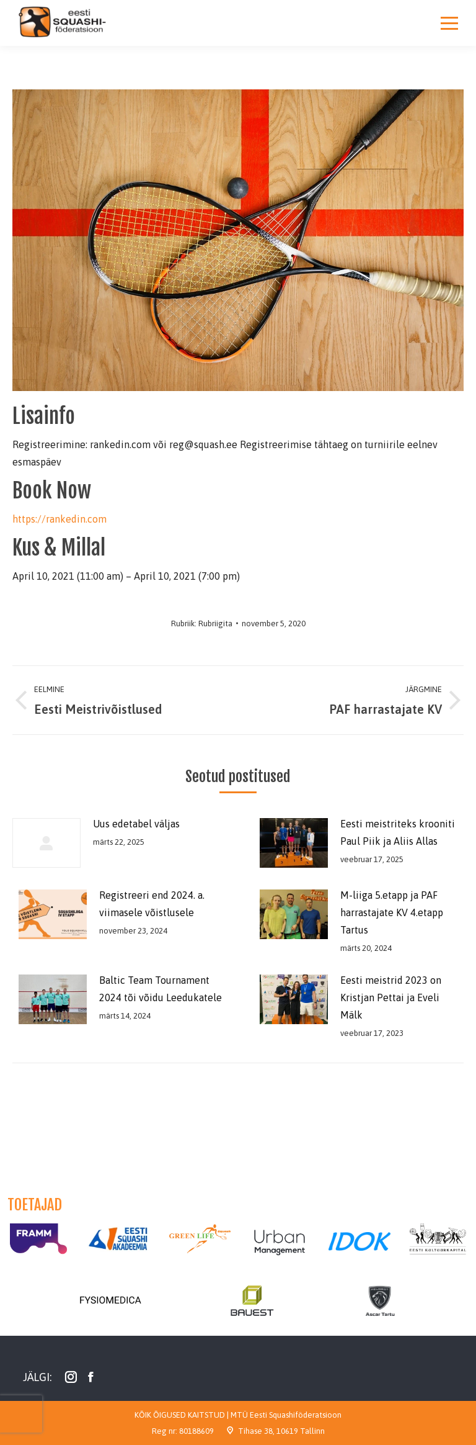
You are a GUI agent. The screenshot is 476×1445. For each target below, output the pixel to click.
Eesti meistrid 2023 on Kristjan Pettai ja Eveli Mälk (390, 997)
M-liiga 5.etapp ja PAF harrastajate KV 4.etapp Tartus (391, 912)
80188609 (196, 1431)
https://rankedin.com (59, 518)
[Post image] (46, 843)
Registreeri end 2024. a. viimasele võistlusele (152, 903)
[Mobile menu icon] (449, 23)
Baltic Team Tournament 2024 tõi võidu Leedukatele (160, 989)
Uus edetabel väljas (136, 823)
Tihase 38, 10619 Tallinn (281, 1431)
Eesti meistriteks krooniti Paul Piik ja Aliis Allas (397, 832)
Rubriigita (215, 623)
